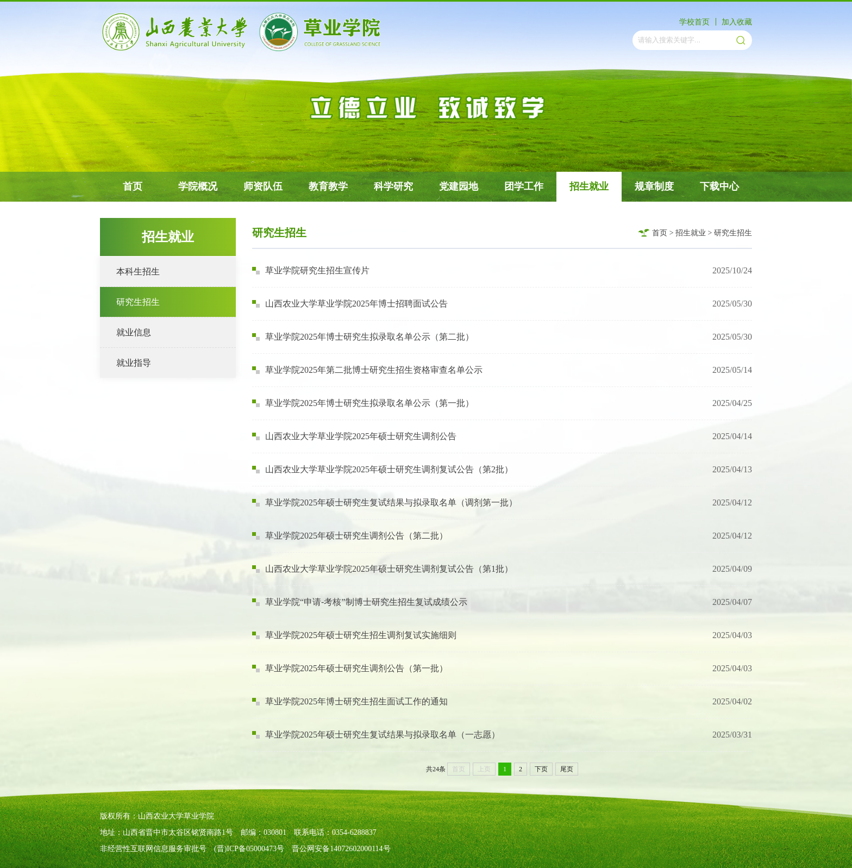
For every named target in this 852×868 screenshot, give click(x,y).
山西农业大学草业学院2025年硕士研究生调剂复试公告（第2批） (382, 469)
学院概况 (197, 186)
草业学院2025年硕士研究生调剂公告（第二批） (350, 535)
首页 (132, 186)
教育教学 (328, 186)
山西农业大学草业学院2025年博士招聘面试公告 (350, 303)
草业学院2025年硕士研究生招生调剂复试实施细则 (354, 635)
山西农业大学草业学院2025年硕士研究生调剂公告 (354, 436)
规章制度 (654, 186)
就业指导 (133, 362)
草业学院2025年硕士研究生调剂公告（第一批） (350, 668)
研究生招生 (138, 302)
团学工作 (523, 186)
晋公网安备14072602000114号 (341, 849)
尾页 (566, 769)
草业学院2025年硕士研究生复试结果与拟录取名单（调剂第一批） (384, 502)
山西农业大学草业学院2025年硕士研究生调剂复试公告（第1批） (382, 568)
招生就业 (589, 186)
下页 (541, 769)
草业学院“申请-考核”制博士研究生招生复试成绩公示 (359, 602)
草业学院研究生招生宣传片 (310, 270)
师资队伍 (263, 186)
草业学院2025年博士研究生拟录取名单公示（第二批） (363, 336)
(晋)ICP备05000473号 (249, 849)
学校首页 (694, 22)
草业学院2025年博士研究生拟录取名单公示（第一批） (363, 403)
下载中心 (719, 186)
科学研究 (393, 186)
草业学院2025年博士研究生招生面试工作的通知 (350, 701)
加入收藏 (737, 22)
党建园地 (458, 186)
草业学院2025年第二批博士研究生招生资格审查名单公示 (367, 369)
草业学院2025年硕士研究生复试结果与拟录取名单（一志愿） (376, 734)
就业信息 (133, 332)
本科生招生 (138, 271)
